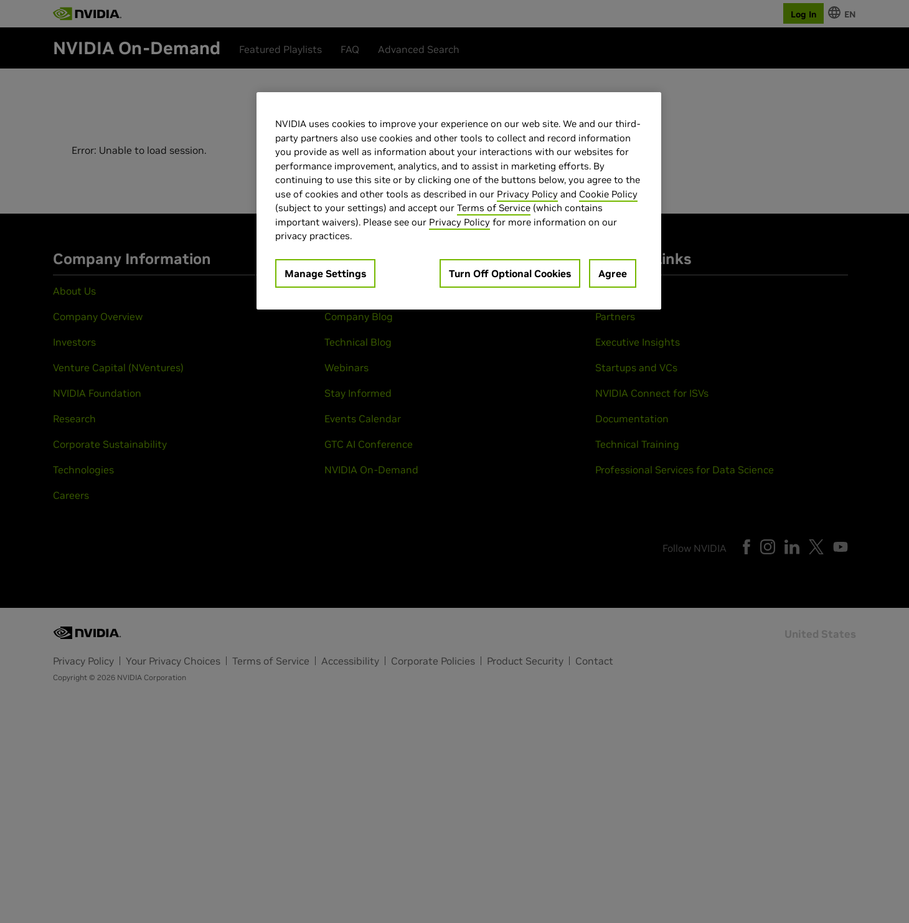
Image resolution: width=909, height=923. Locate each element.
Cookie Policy (608, 194)
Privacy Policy (527, 194)
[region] (459, 201)
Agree (612, 273)
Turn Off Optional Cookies (510, 273)
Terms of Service (493, 208)
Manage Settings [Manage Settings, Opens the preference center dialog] (325, 273)
